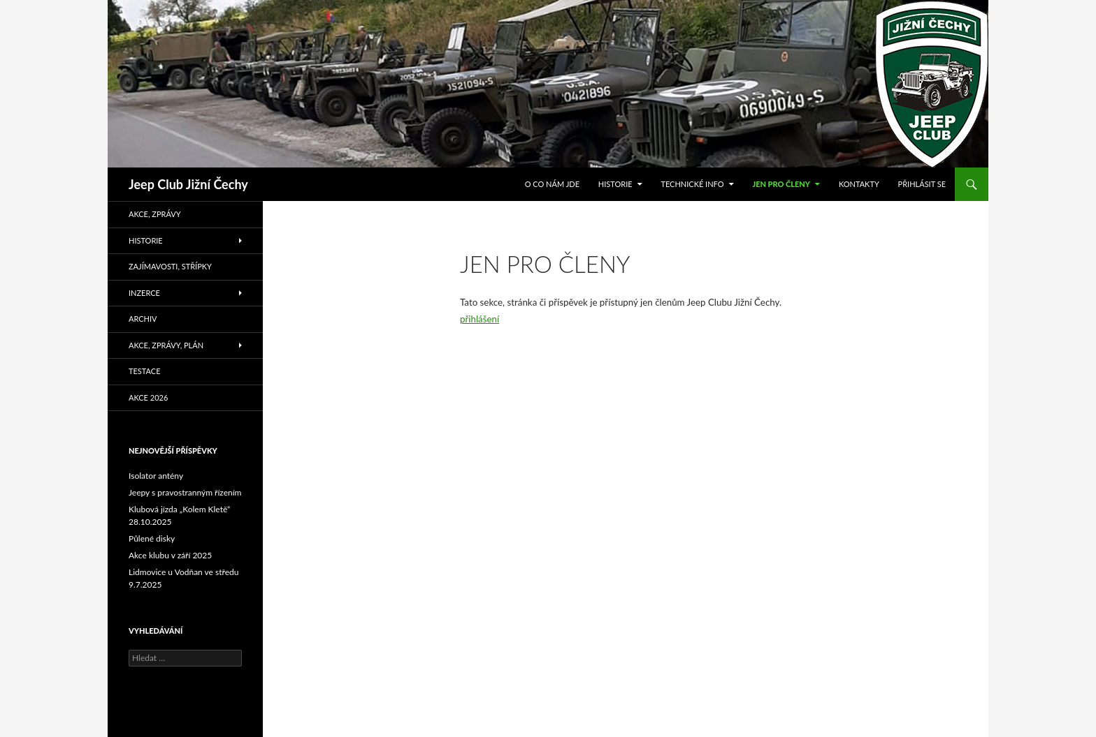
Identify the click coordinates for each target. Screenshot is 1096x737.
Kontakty (859, 183)
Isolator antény (156, 475)
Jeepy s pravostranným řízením (185, 492)
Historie (615, 183)
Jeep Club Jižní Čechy (188, 184)
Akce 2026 (148, 397)
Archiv (143, 318)
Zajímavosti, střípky (170, 266)
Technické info (692, 183)
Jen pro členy (781, 183)
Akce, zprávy (155, 213)
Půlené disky (152, 538)
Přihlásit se (922, 183)
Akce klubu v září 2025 (170, 555)
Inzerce (144, 292)
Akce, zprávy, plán (166, 345)
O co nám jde (552, 183)
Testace (145, 370)
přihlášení (479, 319)
